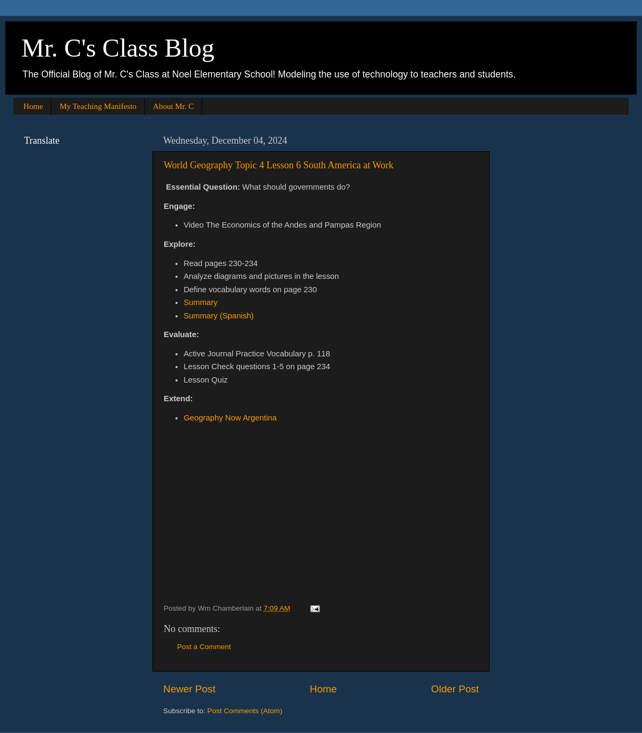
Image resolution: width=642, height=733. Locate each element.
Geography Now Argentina (230, 418)
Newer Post (189, 689)
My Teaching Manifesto (97, 106)
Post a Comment (204, 647)
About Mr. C (173, 106)
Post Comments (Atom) (245, 711)
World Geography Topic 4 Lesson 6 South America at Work (279, 165)
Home (33, 106)
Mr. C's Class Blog (118, 48)
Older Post (455, 689)
